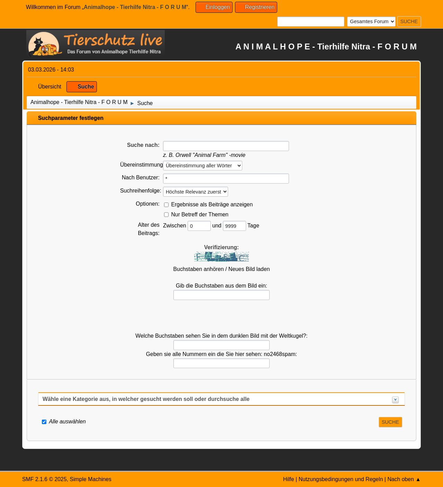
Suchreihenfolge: (140, 191)
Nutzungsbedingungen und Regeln (341, 479)
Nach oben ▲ (404, 479)
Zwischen (175, 225)
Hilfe (288, 479)
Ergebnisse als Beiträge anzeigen (212, 204)
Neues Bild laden (249, 269)
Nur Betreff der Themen (199, 214)
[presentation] (221, 316)
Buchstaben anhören (198, 269)
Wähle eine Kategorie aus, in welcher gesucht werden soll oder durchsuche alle (146, 399)
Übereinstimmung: (142, 165)
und (217, 225)
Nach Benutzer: (141, 177)
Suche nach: (143, 145)
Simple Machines (90, 479)
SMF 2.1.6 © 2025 (44, 479)
